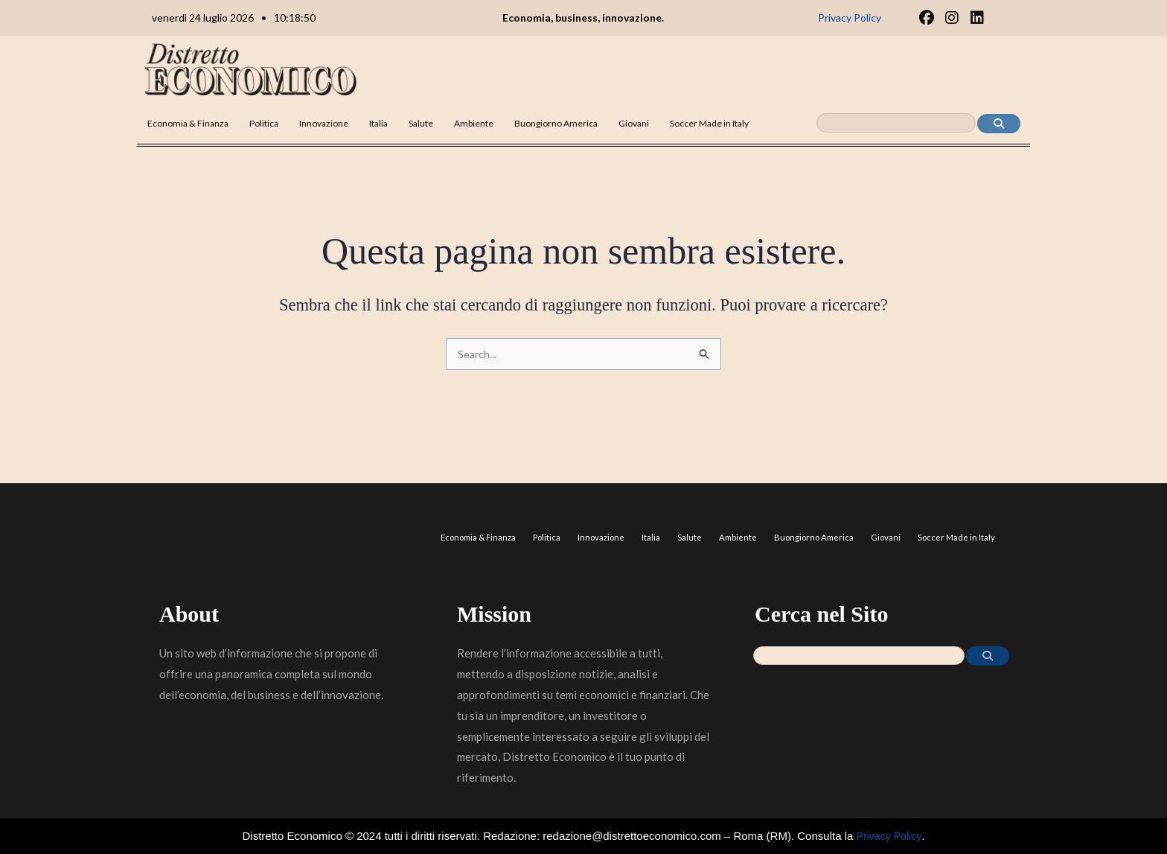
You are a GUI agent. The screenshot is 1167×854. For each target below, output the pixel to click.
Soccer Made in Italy (709, 123)
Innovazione (323, 123)
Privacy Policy (888, 835)
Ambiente (473, 123)
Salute (421, 123)
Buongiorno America (556, 123)
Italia (378, 123)
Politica (263, 123)
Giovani (633, 123)
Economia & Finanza (187, 123)
